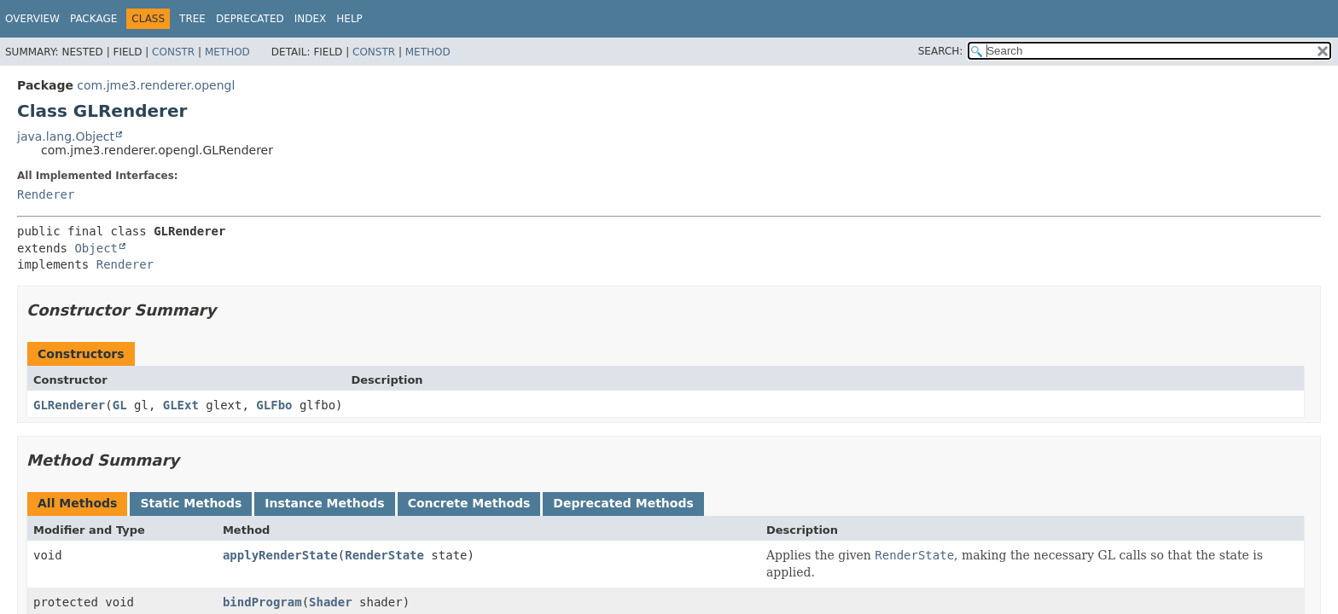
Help (349, 19)
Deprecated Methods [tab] (623, 503)
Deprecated (250, 19)
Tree (192, 19)
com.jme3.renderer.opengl (156, 85)
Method (227, 52)
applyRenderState (280, 555)
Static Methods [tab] (190, 503)
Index (310, 19)
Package (93, 19)
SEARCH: (940, 51)
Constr (173, 52)
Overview (32, 19)
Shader (330, 602)
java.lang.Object (65, 136)
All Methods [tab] (77, 503)
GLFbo (274, 405)
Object (96, 248)
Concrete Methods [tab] (469, 503)
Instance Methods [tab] (324, 503)
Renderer (45, 194)
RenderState (384, 555)
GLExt (181, 405)
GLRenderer (69, 405)
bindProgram (262, 602)
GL (120, 405)
